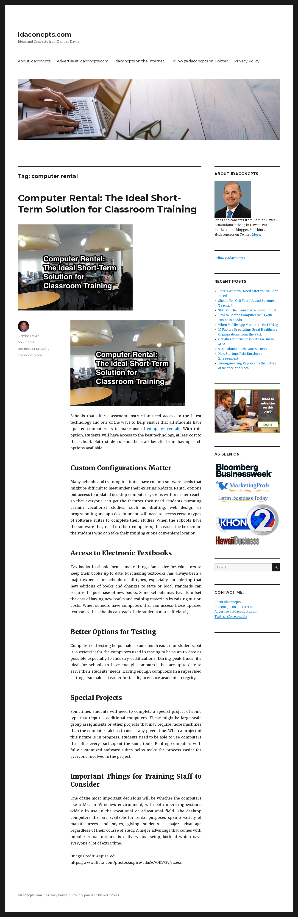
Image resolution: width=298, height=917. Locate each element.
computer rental (30, 355)
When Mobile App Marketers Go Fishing (248, 325)
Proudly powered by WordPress (95, 895)
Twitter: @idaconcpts (230, 616)
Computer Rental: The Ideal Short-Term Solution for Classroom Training (107, 203)
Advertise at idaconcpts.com (82, 61)
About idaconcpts (34, 61)
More (255, 235)
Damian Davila (28, 336)
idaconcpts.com (44, 34)
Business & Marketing (34, 348)
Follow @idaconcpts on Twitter (199, 61)
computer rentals (163, 428)
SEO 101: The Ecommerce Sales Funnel (247, 310)
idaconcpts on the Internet (139, 61)
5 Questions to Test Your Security (242, 349)
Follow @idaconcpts (229, 258)
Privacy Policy (246, 61)
